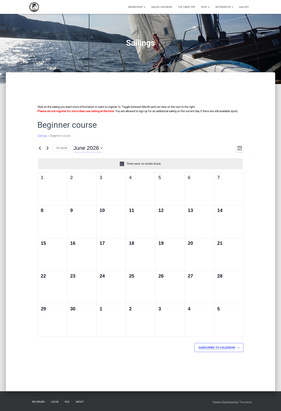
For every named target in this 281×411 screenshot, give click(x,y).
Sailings (42, 135)
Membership (136, 7)
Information (224, 7)
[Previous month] (39, 148)
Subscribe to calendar (216, 347)
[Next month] (47, 148)
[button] (144, 7)
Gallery (244, 7)
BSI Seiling (38, 401)
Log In (54, 401)
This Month (61, 148)
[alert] (140, 163)
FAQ (67, 401)
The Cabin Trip (186, 7)
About (80, 401)
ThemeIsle (245, 402)
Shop (205, 7)
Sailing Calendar (161, 7)
